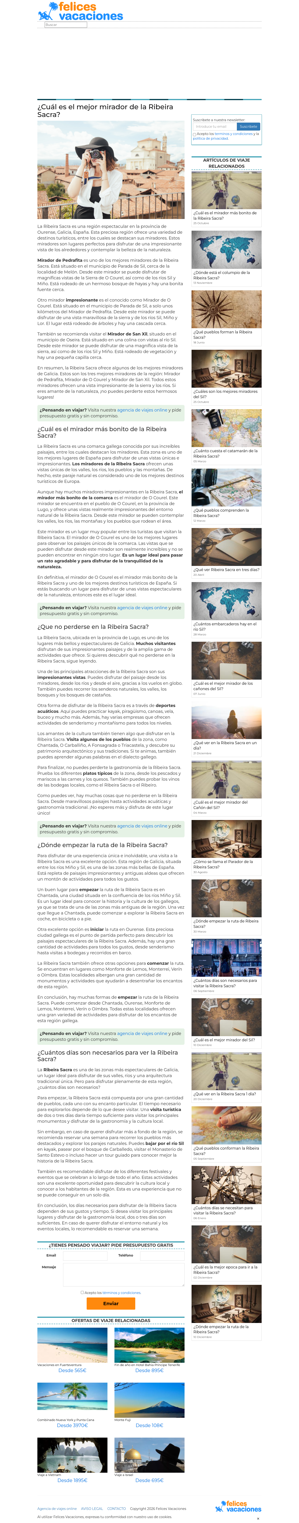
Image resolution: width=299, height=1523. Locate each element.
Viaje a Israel (123, 1475)
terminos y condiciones (234, 134)
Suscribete (248, 126)
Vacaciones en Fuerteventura (59, 1365)
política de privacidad (210, 138)
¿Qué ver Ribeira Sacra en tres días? (226, 570)
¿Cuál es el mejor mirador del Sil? (224, 1040)
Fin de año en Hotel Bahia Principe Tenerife (147, 1365)
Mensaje (49, 1267)
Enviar (111, 1303)
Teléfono (125, 1255)
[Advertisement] (149, 63)
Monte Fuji (122, 1420)
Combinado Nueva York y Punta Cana (65, 1420)
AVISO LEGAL (92, 1509)
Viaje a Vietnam (49, 1475)
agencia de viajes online (142, 410)
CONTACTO (116, 1509)
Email (51, 1255)
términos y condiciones (121, 1293)
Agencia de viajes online (57, 1509)
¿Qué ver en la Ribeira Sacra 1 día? (224, 1094)
